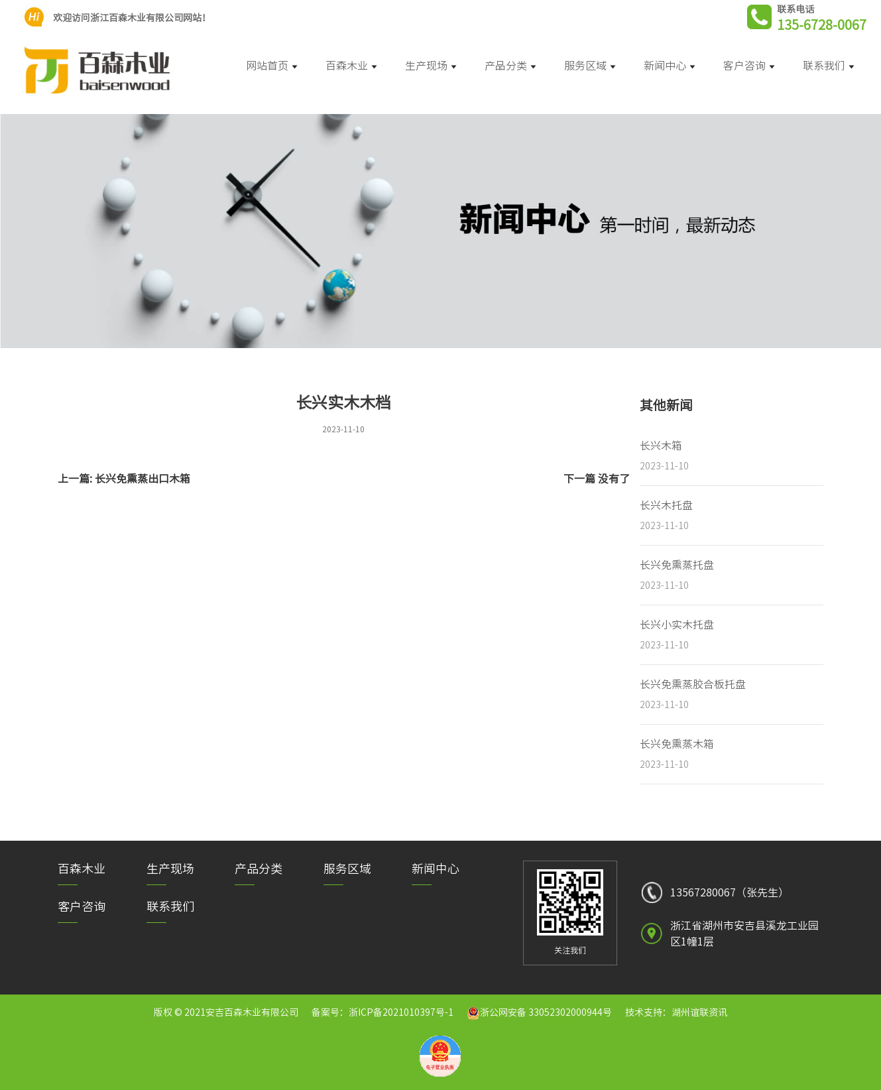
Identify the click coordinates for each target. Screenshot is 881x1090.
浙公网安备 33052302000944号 (546, 1012)
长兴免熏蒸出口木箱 (142, 478)
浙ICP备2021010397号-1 (401, 1012)
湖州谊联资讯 (699, 1012)
